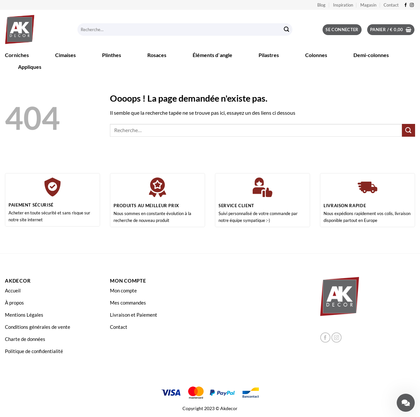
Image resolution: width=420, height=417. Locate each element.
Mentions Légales (24, 315)
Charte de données (25, 339)
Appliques (29, 67)
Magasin (368, 5)
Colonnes (316, 55)
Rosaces (156, 55)
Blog (321, 5)
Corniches (17, 55)
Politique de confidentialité (34, 351)
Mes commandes (128, 303)
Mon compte (123, 290)
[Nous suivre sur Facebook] (406, 5)
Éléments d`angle (212, 55)
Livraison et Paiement (133, 315)
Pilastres (269, 55)
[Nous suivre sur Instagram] (412, 5)
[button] (342, 29)
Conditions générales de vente (37, 327)
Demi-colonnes (371, 55)
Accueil (13, 290)
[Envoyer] (286, 29)
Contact (391, 5)
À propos (14, 303)
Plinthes (111, 55)
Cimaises (65, 55)
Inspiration (343, 5)
